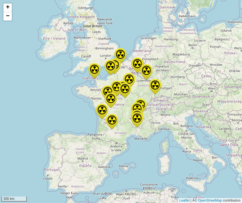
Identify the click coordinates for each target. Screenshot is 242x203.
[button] (125, 90)
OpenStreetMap (210, 200)
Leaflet (184, 200)
